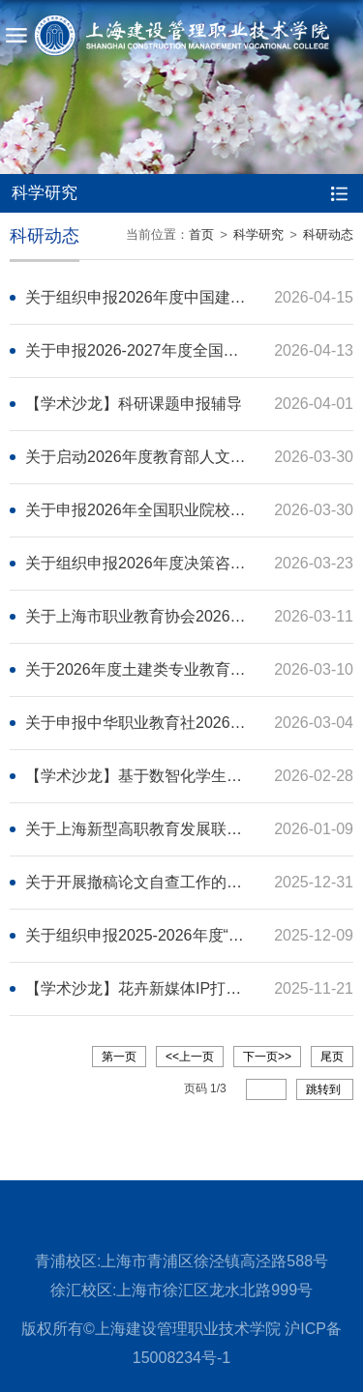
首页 (201, 234)
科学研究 (258, 234)
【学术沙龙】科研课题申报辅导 (133, 403)
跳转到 (325, 1089)
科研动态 (328, 234)
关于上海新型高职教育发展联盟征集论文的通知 (187, 829)
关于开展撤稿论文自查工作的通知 (141, 882)
